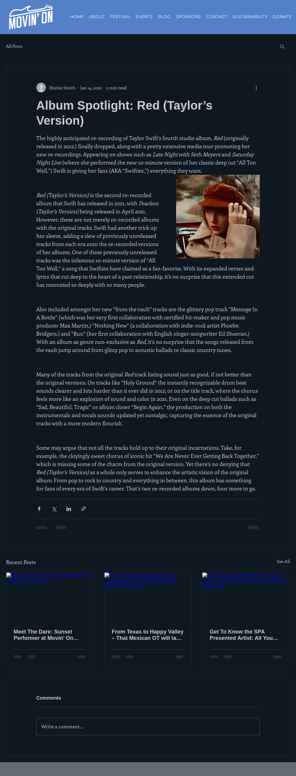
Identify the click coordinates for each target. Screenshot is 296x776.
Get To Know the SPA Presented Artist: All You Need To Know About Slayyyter (241, 635)
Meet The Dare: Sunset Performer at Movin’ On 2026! (43, 635)
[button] (282, 46)
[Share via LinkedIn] (69, 509)
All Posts (14, 46)
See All (283, 561)
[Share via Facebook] (39, 509)
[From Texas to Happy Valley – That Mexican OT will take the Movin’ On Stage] (148, 597)
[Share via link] (83, 509)
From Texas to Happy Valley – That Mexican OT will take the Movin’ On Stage (148, 635)
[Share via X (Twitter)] (54, 509)
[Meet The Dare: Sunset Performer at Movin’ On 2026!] (50, 597)
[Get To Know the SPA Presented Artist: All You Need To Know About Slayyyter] (246, 597)
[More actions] (256, 87)
